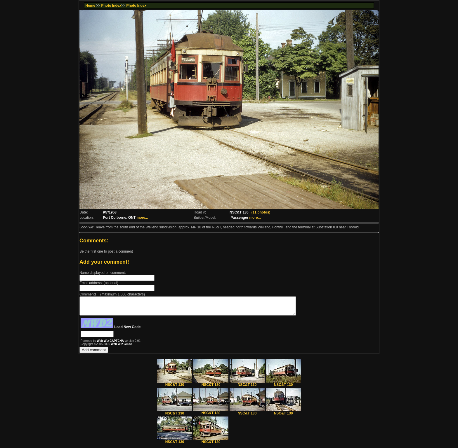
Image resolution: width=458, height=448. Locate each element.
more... (142, 218)
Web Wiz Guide (121, 347)
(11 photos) (260, 212)
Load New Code (127, 330)
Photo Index (111, 6)
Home (90, 6)
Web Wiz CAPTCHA (111, 344)
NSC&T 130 (174, 386)
